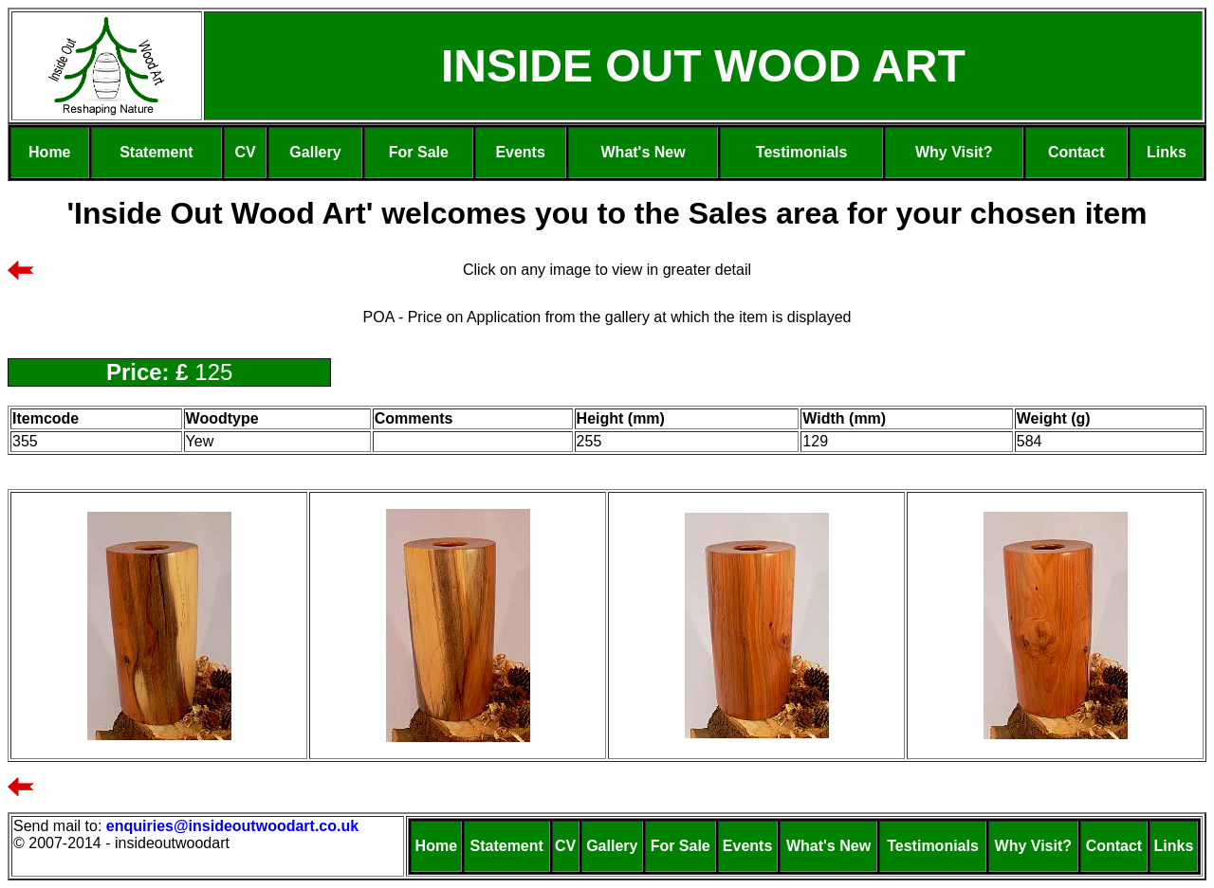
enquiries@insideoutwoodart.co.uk (234, 826)
